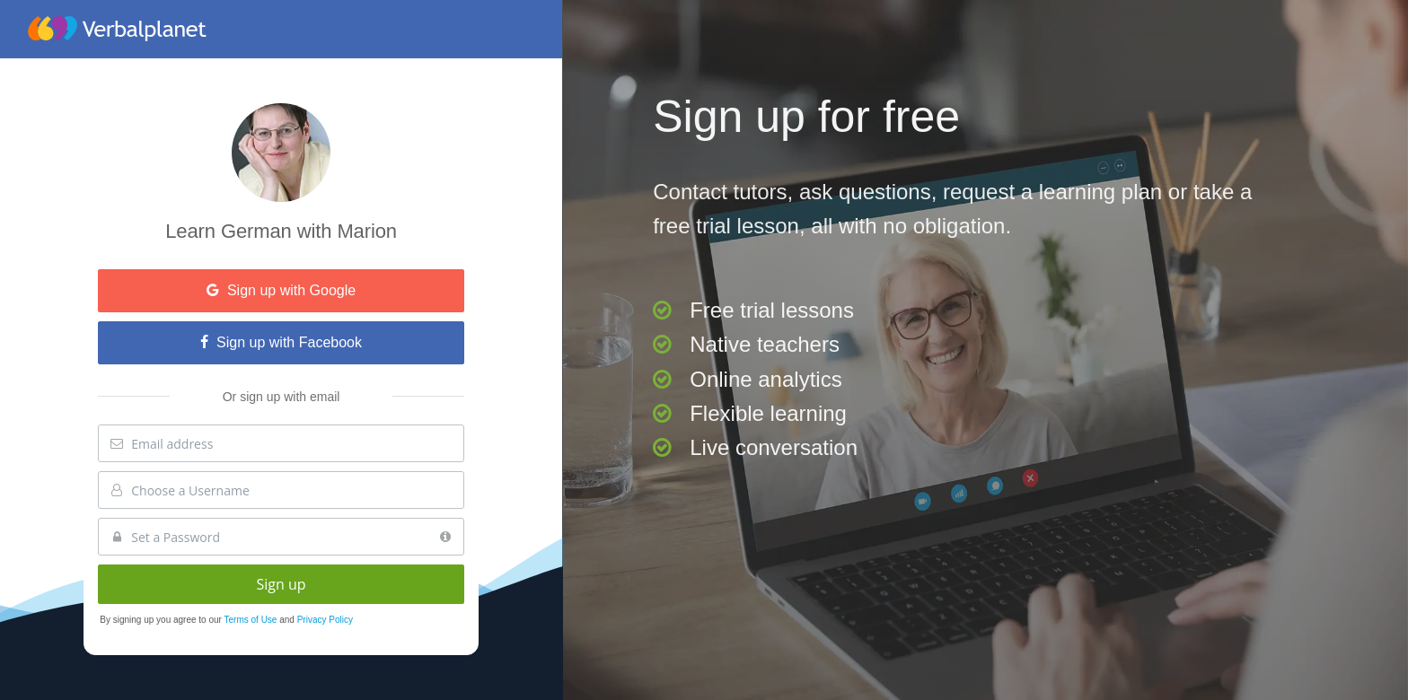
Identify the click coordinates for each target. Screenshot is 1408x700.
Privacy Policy (325, 620)
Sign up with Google (281, 290)
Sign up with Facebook (281, 342)
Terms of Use (252, 620)
